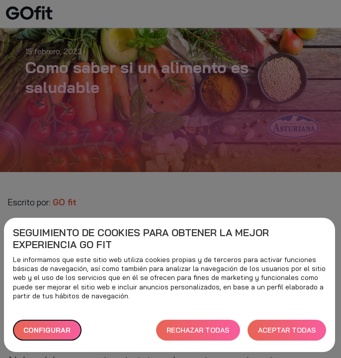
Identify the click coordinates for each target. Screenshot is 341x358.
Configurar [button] (47, 330)
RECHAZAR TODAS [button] (198, 330)
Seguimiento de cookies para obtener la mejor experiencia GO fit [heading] (141, 239)
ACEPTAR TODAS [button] (287, 330)
